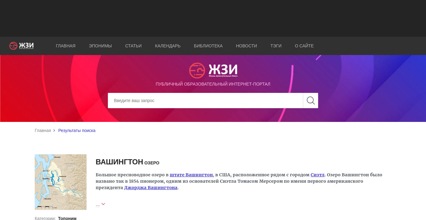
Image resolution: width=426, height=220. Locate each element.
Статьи (133, 45)
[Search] (213, 100)
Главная (66, 45)
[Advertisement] (213, 18)
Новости (246, 45)
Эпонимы (100, 45)
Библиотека (208, 45)
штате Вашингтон (191, 175)
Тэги (276, 45)
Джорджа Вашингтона (151, 187)
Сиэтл (318, 175)
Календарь (168, 45)
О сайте (304, 45)
